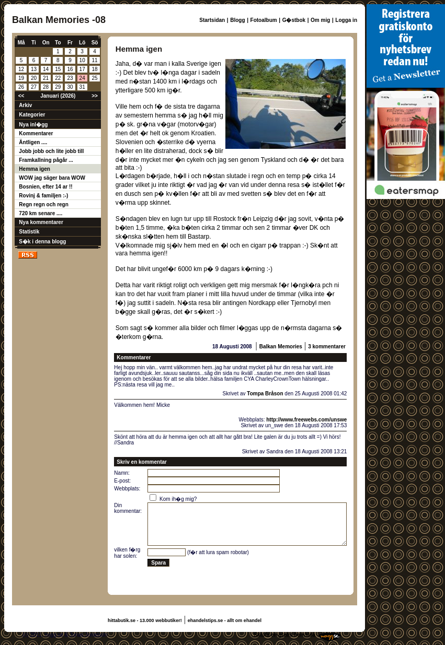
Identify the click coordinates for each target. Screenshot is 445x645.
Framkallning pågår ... (46, 160)
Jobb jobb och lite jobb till (51, 151)
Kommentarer (36, 133)
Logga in (346, 20)
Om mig (320, 20)
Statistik (29, 231)
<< (21, 96)
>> (95, 96)
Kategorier (32, 115)
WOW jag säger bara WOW (52, 178)
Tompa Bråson (265, 393)
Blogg (237, 20)
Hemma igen (34, 169)
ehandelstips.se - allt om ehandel (224, 620)
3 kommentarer (327, 346)
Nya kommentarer (41, 222)
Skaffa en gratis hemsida (284, 635)
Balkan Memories (280, 346)
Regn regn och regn (43, 204)
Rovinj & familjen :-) (43, 195)
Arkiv (25, 105)
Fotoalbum (263, 20)
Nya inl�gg (33, 124)
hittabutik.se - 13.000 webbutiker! (145, 620)
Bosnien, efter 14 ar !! (45, 187)
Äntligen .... (33, 142)
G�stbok (293, 20)
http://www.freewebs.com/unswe (306, 420)
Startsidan (212, 20)
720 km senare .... (40, 213)
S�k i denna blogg (42, 241)
